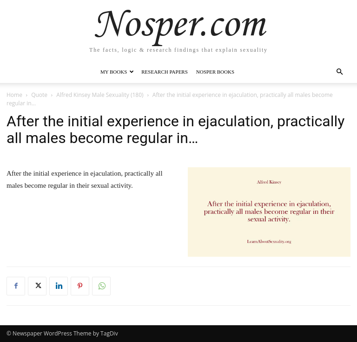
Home (14, 95)
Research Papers (164, 72)
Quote (39, 95)
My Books (117, 72)
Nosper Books (215, 72)
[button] (339, 72)
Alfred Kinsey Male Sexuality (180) (99, 95)
